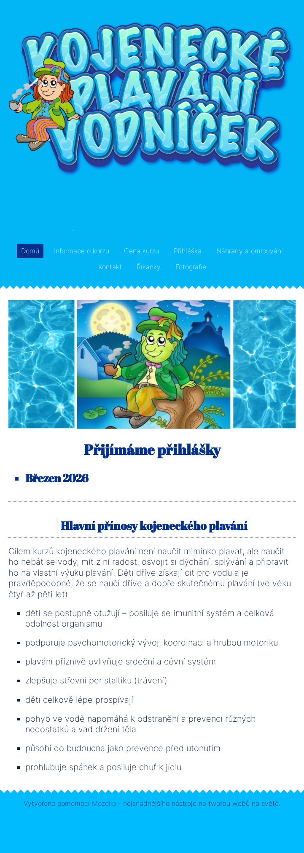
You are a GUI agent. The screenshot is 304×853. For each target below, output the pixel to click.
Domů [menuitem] (30, 251)
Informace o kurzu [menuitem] (81, 251)
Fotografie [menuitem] (190, 267)
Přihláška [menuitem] (188, 251)
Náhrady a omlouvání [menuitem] (249, 251)
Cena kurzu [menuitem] (141, 251)
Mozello (104, 803)
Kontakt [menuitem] (110, 267)
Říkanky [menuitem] (149, 267)
